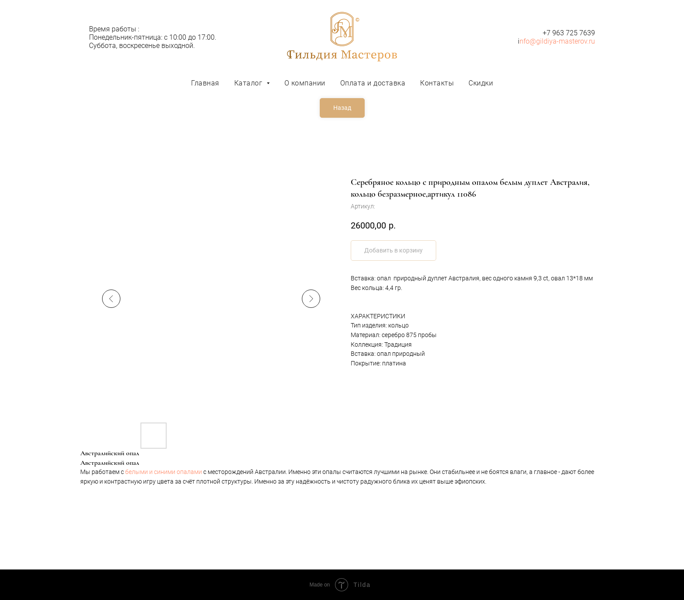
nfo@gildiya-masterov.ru (557, 41)
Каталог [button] (249, 83)
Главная (205, 83)
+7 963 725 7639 (569, 33)
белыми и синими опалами (163, 471)
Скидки (481, 83)
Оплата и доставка (373, 83)
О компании (304, 83)
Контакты (437, 83)
